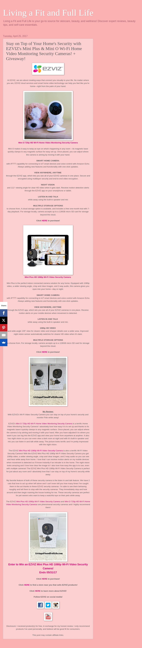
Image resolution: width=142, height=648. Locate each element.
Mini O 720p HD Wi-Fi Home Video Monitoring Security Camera (44, 423)
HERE (44, 220)
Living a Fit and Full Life (48, 13)
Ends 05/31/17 (48, 572)
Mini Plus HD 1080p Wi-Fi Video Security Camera (48, 277)
